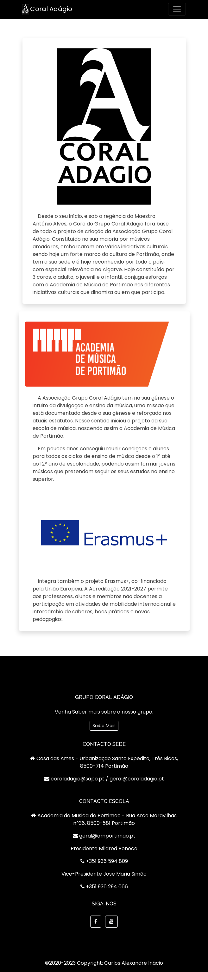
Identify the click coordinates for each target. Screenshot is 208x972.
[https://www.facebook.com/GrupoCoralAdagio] (95, 922)
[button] (111, 922)
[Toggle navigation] (177, 9)
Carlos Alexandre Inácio (133, 963)
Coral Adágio (47, 9)
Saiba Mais (104, 725)
